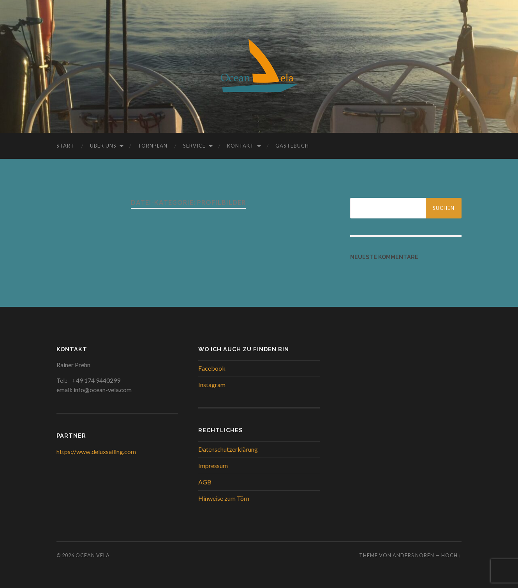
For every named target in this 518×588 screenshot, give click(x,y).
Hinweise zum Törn (223, 498)
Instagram (212, 384)
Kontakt (240, 146)
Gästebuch (292, 146)
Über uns (103, 146)
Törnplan (152, 146)
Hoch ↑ (451, 555)
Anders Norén (413, 555)
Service (194, 146)
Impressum (213, 465)
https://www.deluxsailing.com (96, 451)
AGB (204, 482)
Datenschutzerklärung (228, 449)
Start (65, 146)
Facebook (212, 368)
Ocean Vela (93, 555)
